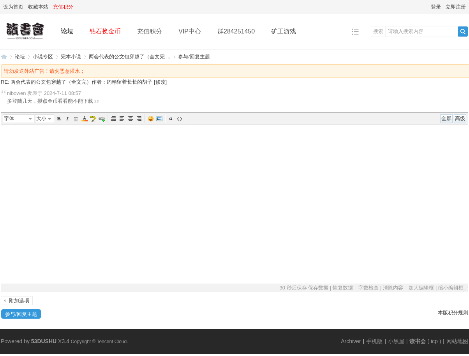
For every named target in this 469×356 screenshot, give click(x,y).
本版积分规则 (453, 313)
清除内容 (393, 288)
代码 (179, 118)
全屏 (446, 118)
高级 (460, 118)
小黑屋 (396, 341)
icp (434, 341)
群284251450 (236, 31)
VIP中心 (189, 31)
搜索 (378, 31)
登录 (436, 7)
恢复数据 (343, 288)
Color (84, 118)
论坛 (67, 31)
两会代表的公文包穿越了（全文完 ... (129, 57)
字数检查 (368, 288)
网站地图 (457, 341)
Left (122, 118)
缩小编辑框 (451, 288)
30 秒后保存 (293, 288)
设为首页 (13, 7)
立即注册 (456, 7)
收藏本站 (38, 7)
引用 (171, 118)
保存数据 (318, 288)
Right (139, 118)
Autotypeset (113, 118)
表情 (150, 118)
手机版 (374, 341)
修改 (160, 82)
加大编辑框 (421, 288)
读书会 (417, 341)
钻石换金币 (105, 31)
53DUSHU (43, 341)
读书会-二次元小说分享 (4, 56)
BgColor (93, 118)
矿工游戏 (283, 31)
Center (130, 118)
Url (101, 118)
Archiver (351, 341)
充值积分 (149, 31)
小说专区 (43, 57)
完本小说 (71, 57)
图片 (159, 118)
